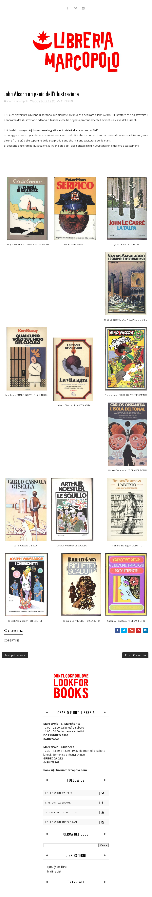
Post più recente (15, 655)
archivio (109, 135)
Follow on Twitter (76, 793)
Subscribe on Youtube (76, 812)
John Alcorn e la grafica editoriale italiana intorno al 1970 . (65, 130)
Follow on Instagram (76, 822)
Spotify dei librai (57, 867)
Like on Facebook (76, 802)
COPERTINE (67, 101)
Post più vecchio (135, 655)
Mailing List (54, 871)
